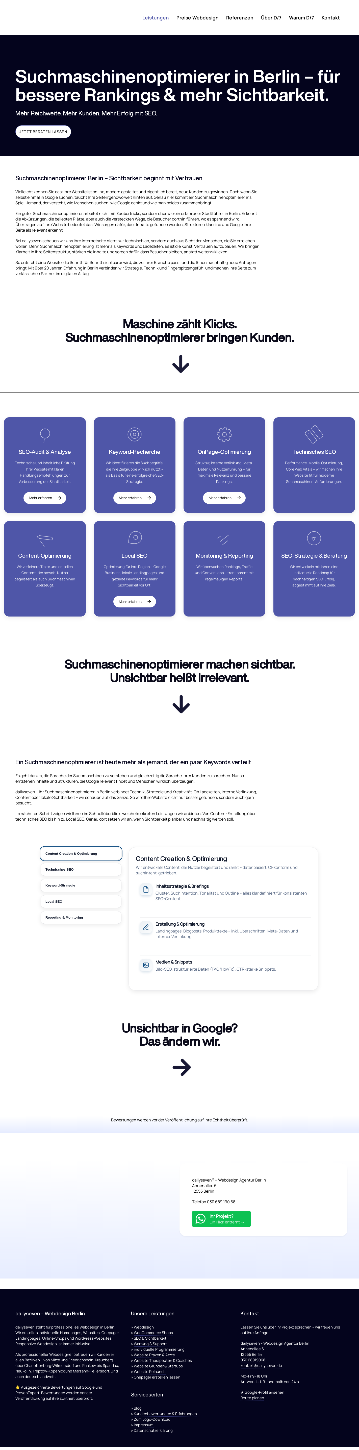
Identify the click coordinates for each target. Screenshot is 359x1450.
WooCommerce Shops (153, 1335)
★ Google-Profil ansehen (262, 1395)
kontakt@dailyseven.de (261, 1368)
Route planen (252, 1400)
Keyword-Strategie (60, 887)
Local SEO (53, 903)
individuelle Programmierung (159, 1352)
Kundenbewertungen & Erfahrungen (165, 1416)
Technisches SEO (59, 871)
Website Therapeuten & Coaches (163, 1363)
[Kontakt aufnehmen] (179, 1070)
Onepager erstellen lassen (157, 1380)
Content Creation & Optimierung (71, 855)
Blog (138, 1411)
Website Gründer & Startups (158, 1368)
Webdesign (144, 1330)
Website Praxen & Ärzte (154, 1357)
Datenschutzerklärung (153, 1433)
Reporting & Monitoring (64, 919)
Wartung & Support (150, 1346)
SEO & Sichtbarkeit (150, 1341)
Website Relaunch (150, 1374)
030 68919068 (253, 1362)
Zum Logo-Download (152, 1422)
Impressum (143, 1427)
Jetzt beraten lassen (43, 131)
